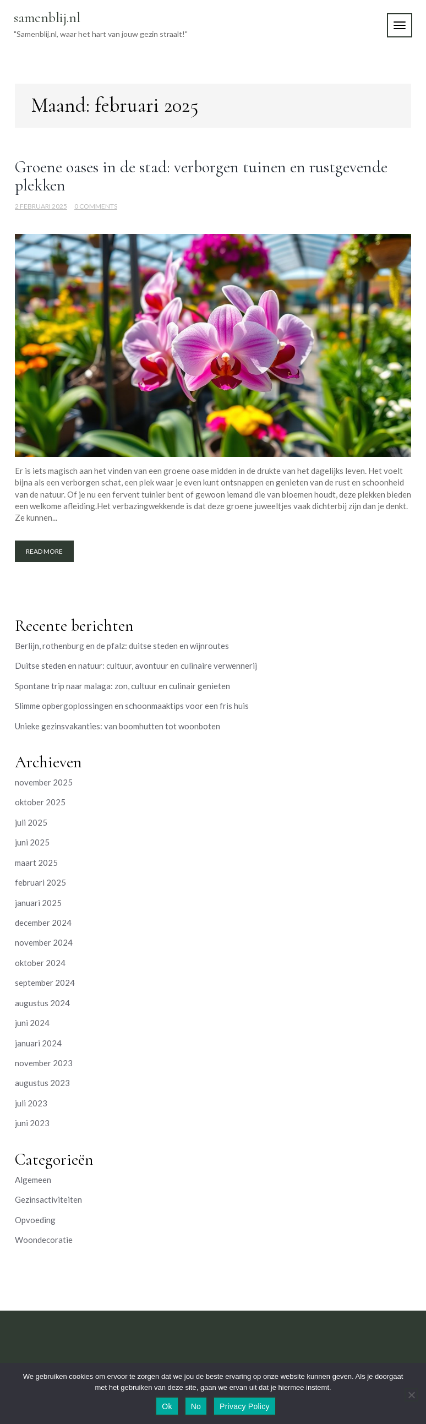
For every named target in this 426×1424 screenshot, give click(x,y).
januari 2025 (38, 903)
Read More (44, 551)
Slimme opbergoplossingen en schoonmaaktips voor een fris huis (132, 706)
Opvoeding (35, 1220)
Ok (167, 1406)
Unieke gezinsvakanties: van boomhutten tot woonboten (117, 726)
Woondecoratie (44, 1240)
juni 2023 (32, 1123)
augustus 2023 (42, 1083)
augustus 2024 (42, 1003)
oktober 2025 (40, 802)
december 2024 (43, 922)
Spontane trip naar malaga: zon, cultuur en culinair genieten (122, 686)
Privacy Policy (245, 1406)
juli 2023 (31, 1103)
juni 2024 (32, 1023)
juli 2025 (31, 822)
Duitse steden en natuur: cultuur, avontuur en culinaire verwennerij (136, 665)
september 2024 (45, 982)
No (196, 1406)
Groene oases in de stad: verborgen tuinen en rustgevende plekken (201, 176)
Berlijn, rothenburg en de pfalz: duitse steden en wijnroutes (122, 646)
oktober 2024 (40, 963)
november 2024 (44, 942)
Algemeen (33, 1180)
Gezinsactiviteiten (48, 1199)
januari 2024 (38, 1043)
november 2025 (44, 782)
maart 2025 (36, 863)
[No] (411, 1394)
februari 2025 (40, 882)
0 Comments (95, 206)
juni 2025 (32, 842)
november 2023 (44, 1063)
